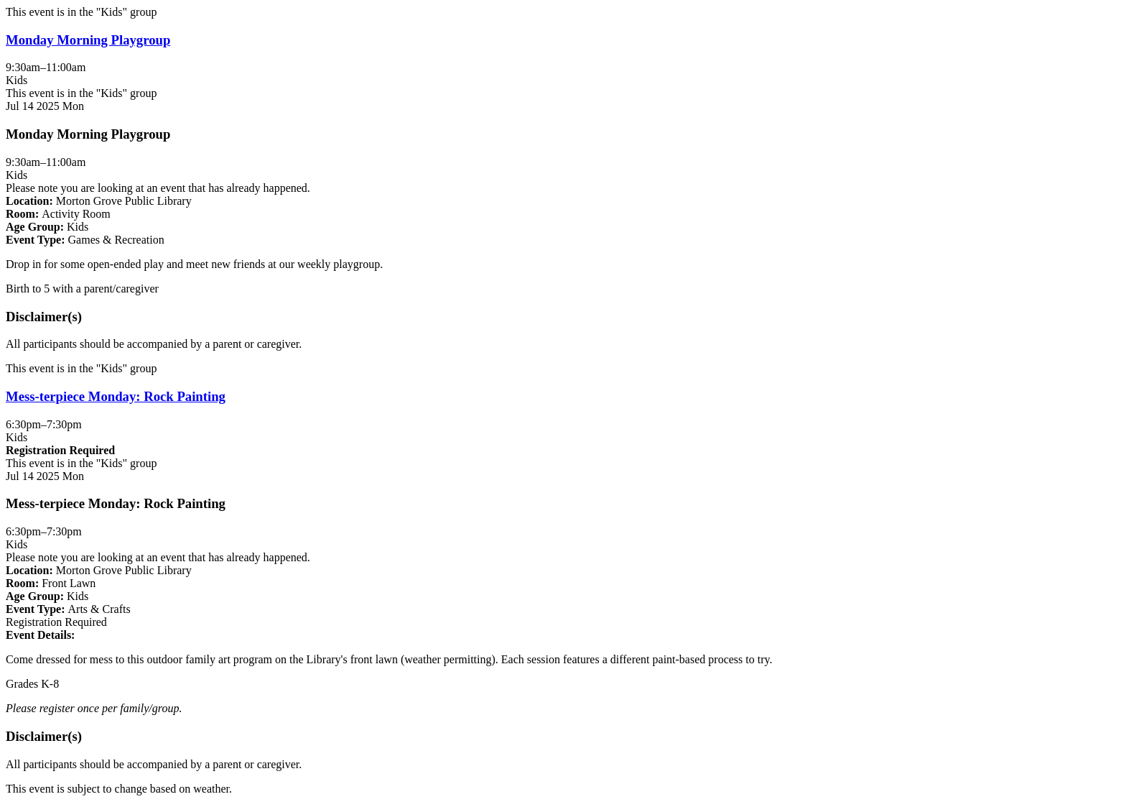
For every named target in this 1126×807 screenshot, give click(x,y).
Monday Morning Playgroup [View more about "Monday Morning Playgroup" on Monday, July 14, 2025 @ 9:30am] (88, 39)
